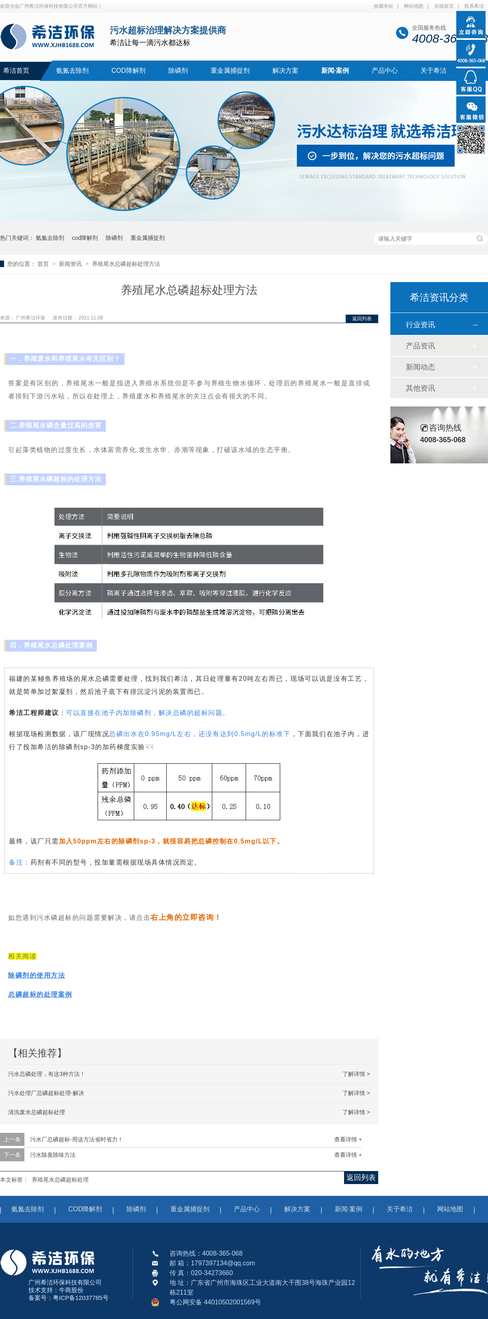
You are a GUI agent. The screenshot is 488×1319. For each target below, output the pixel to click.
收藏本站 (383, 6)
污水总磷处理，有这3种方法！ (46, 1074)
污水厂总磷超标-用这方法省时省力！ (76, 1139)
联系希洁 (474, 6)
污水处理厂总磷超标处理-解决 (46, 1093)
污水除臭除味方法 (53, 1155)
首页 (43, 264)
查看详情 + (348, 1139)
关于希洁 (433, 70)
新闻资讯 (71, 264)
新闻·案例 (335, 70)
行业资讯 (420, 325)
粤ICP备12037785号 (81, 1297)
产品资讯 (420, 346)
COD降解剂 (128, 70)
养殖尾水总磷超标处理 (60, 1179)
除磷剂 (178, 70)
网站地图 (413, 6)
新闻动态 (420, 367)
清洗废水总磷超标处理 (36, 1112)
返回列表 (362, 319)
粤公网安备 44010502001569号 (215, 1302)
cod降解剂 (85, 238)
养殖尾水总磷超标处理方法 (126, 264)
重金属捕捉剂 (230, 70)
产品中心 (385, 70)
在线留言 (444, 6)
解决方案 (285, 70)
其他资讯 (420, 388)
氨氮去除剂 (72, 70)
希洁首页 (16, 70)
